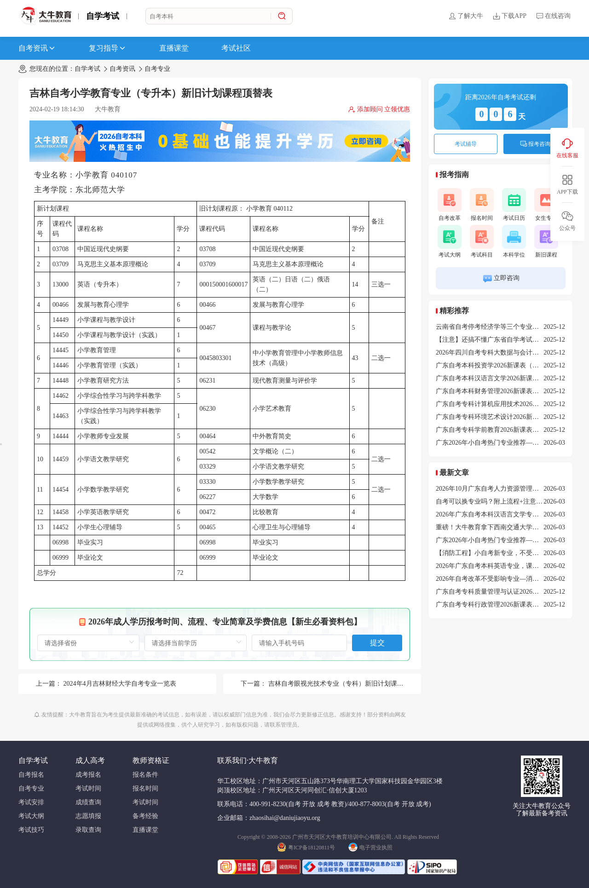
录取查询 (88, 829)
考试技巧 (31, 829)
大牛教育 (108, 109)
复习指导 (108, 48)
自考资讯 (37, 48)
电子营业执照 (370, 846)
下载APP (509, 16)
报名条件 (145, 774)
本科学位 (514, 241)
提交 (377, 643)
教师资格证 (151, 760)
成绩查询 (88, 802)
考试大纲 (450, 241)
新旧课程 (546, 241)
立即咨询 (501, 278)
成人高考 (90, 760)
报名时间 (482, 204)
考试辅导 (466, 144)
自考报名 (31, 774)
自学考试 (102, 16)
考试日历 (514, 204)
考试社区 (236, 48)
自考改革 (450, 204)
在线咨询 (553, 16)
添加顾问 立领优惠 (379, 109)
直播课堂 (174, 48)
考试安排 (31, 802)
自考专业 (157, 68)
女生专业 (546, 204)
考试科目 (482, 241)
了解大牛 (465, 16)
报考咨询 (535, 144)
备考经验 (145, 816)
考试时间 (88, 788)
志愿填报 (88, 816)
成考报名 (88, 774)
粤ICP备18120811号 (306, 846)
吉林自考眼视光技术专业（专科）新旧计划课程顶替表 (345, 683)
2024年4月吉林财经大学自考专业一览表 (120, 683)
